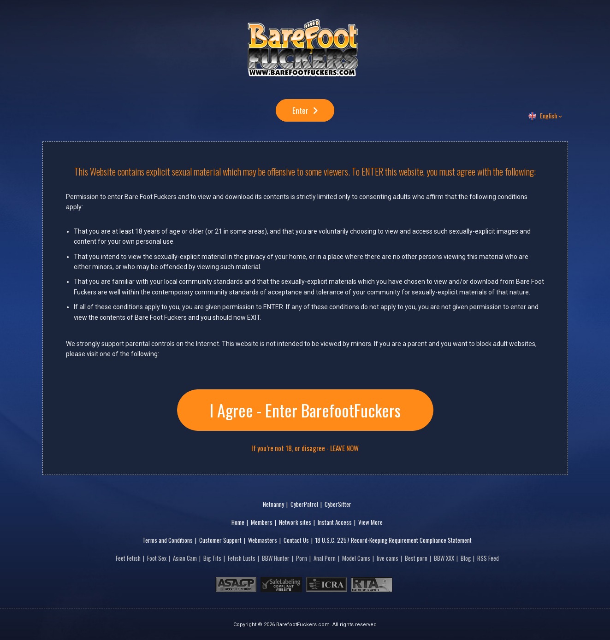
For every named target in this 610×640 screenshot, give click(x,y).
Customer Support (220, 540)
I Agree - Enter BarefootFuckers (305, 410)
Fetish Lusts (241, 558)
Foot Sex (156, 558)
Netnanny (273, 504)
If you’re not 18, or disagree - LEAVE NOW (305, 448)
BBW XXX (444, 558)
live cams (387, 558)
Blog (466, 558)
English (548, 115)
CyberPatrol (304, 504)
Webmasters (262, 540)
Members (261, 522)
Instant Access (335, 522)
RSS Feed (488, 558)
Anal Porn (325, 558)
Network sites (295, 522)
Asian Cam (185, 558)
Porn (301, 558)
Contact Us (296, 540)
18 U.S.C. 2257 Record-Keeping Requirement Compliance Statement (393, 540)
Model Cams (356, 558)
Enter (300, 110)
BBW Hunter (276, 558)
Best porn (416, 558)
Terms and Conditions (167, 540)
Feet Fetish (128, 558)
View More (370, 522)
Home (237, 522)
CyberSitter (338, 504)
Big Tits (212, 558)
